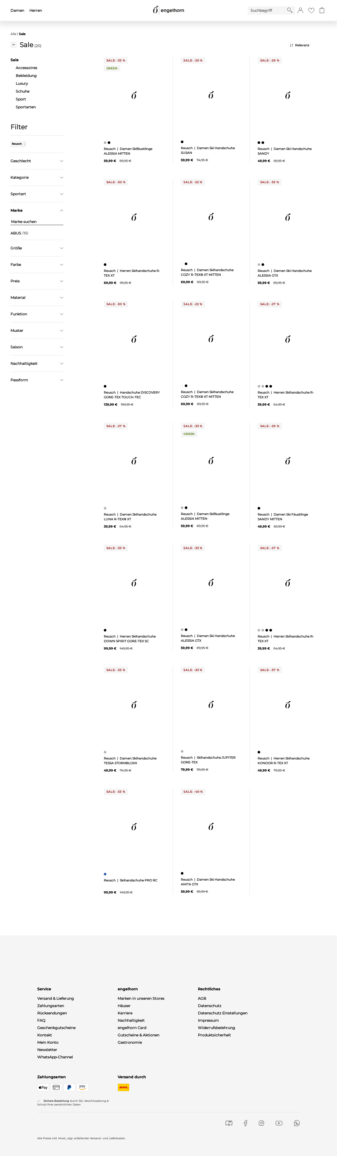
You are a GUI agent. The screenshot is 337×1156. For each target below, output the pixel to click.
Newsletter (47, 1049)
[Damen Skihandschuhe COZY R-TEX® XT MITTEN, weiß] (183, 264)
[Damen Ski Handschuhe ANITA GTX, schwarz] (183, 873)
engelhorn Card (132, 1027)
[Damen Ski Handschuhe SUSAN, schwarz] (183, 142)
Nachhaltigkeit (131, 1020)
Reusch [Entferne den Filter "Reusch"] (18, 144)
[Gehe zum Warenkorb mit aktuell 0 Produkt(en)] (322, 10)
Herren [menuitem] (35, 10)
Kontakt (44, 1035)
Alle (13, 34)
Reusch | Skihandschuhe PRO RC (130, 880)
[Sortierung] (308, 45)
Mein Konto (47, 1042)
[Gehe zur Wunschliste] (311, 10)
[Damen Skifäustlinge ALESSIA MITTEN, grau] (106, 142)
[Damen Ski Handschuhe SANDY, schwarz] (260, 142)
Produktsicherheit (214, 1035)
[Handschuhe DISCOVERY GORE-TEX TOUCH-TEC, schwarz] (106, 386)
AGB (202, 998)
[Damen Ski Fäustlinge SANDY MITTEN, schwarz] (260, 508)
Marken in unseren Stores (141, 998)
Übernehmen (37, 319)
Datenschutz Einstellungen (222, 1013)
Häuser (124, 1005)
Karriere (125, 1013)
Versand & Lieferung (55, 998)
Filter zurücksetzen (37, 332)
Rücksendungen (52, 1013)
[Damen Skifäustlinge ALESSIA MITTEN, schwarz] (110, 142)
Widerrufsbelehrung (216, 1027)
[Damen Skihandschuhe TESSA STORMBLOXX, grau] (106, 752)
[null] (134, 95)
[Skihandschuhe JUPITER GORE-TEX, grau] (183, 751)
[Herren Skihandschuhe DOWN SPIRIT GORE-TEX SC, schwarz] (106, 630)
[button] (300, 10)
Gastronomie (130, 1042)
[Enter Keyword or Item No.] (268, 10)
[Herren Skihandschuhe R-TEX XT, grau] (260, 386)
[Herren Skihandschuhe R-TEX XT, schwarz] (106, 264)
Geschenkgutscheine (56, 1027)
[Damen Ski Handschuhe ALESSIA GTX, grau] (260, 264)
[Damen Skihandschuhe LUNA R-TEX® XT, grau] (106, 508)
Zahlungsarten (50, 1005)
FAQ (41, 1020)
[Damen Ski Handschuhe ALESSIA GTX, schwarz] (263, 264)
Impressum (208, 1020)
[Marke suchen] (36, 222)
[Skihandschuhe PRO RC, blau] (106, 874)
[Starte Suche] (289, 10)
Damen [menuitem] (17, 10)
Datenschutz (209, 1005)
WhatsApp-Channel (55, 1057)
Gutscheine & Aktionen (138, 1035)
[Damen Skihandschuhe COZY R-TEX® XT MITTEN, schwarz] (187, 264)
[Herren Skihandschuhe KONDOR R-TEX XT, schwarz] (260, 752)
